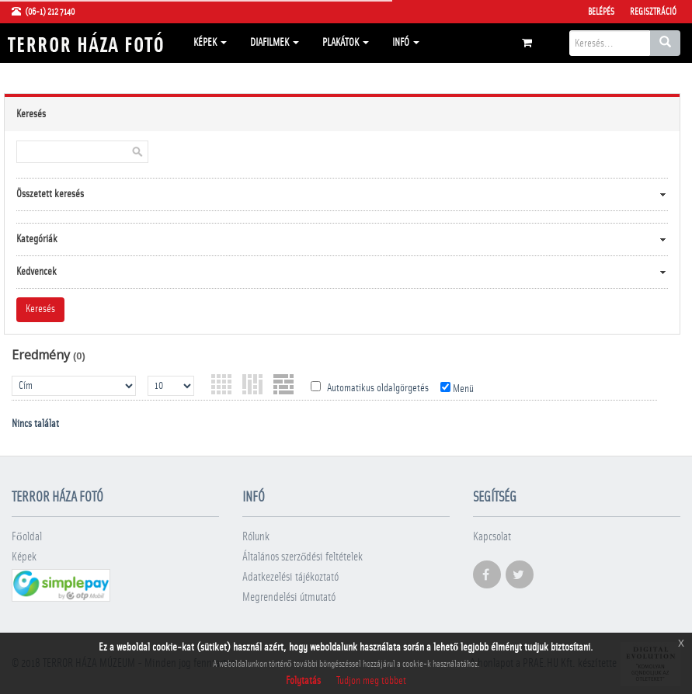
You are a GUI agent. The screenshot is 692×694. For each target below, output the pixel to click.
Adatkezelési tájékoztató (290, 577)
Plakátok (345, 42)
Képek (210, 42)
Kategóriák (36, 239)
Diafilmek (274, 42)
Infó (405, 42)
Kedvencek (36, 271)
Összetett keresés (50, 194)
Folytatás (303, 680)
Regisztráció (653, 11)
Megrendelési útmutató (289, 597)
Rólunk (255, 537)
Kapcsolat (492, 537)
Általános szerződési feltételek (302, 557)
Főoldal (27, 537)
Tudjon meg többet (371, 680)
